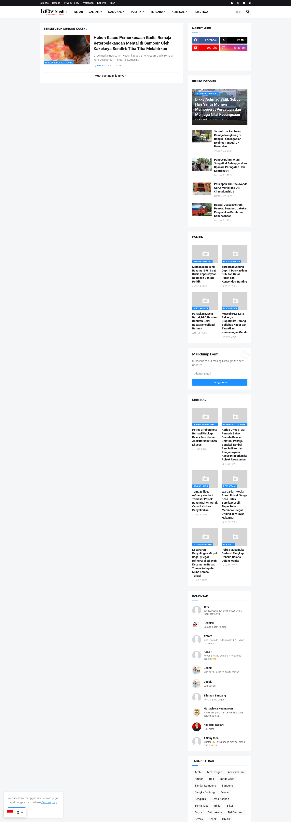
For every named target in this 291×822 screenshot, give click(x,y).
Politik (136, 11)
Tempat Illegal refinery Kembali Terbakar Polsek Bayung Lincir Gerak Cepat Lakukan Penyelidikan (204, 501)
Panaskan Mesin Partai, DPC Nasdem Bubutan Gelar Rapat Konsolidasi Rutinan (204, 321)
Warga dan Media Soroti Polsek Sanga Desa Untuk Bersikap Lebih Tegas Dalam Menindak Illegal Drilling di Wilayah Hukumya (234, 504)
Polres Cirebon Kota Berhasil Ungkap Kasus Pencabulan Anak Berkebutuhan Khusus (204, 437)
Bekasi (224, 792)
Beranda (44, 3)
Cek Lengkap (49, 802)
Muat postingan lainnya (109, 75)
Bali (211, 778)
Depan (78, 11)
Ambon (199, 778)
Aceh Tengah (214, 772)
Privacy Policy (71, 3)
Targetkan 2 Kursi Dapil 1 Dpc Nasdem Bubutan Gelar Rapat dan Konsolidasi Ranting (234, 274)
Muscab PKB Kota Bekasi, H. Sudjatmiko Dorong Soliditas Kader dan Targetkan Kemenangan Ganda (234, 323)
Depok (212, 819)
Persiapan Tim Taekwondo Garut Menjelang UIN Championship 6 (230, 187)
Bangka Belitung (205, 792)
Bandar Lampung (205, 785)
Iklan (112, 3)
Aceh (198, 772)
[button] (238, 12)
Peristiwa (201, 11)
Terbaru (156, 11)
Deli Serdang (235, 812)
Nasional (115, 11)
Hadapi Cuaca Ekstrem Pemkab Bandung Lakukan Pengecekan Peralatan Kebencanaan (230, 210)
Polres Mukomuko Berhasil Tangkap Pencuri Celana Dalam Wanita (233, 555)
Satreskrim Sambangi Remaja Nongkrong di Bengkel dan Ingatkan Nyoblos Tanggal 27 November (227, 139)
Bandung (227, 785)
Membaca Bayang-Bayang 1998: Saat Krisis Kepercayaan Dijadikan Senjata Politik (204, 274)
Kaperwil (101, 3)
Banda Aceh (226, 778)
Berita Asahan (220, 799)
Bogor (198, 812)
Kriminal (178, 11)
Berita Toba (202, 805)
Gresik (226, 819)
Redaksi (56, 3)
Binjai (217, 805)
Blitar (230, 805)
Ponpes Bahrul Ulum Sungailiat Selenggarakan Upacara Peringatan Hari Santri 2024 (230, 165)
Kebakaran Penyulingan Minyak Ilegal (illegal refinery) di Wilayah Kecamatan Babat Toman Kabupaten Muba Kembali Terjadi (205, 562)
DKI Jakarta (215, 812)
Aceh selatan (236, 772)
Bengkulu (200, 799)
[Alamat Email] (219, 373)
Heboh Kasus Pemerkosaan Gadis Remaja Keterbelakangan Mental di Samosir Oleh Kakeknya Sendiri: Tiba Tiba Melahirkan (132, 43)
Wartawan (88, 3)
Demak (199, 819)
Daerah (94, 11)
